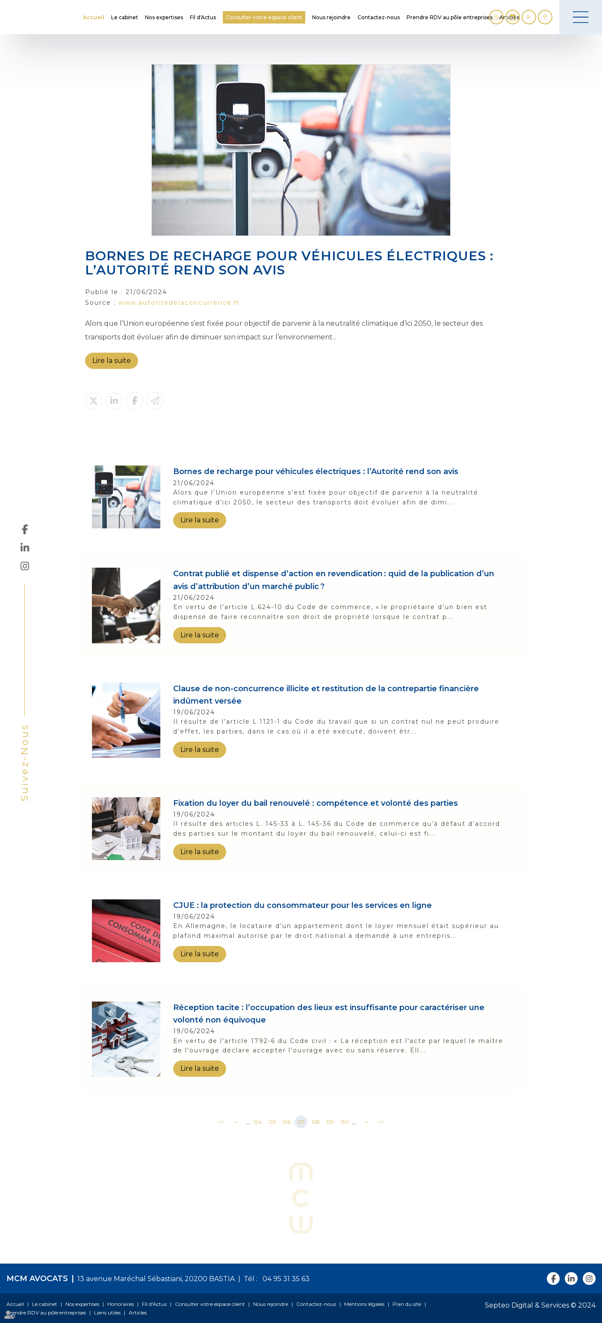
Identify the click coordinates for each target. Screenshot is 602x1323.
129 (330, 1122)
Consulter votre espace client (264, 17)
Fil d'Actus (203, 17)
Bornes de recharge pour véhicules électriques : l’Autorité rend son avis (315, 471)
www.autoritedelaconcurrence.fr (179, 302)
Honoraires (120, 1304)
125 (272, 1122)
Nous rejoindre (331, 17)
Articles (138, 1312)
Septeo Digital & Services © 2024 (540, 1305)
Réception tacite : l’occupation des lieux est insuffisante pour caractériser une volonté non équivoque (328, 1014)
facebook (25, 529)
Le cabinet (124, 17)
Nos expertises (164, 17)
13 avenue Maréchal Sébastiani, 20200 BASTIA (156, 1279)
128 (316, 1122)
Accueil (93, 17)
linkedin (25, 547)
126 (286, 1122)
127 (301, 1122)
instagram (25, 566)
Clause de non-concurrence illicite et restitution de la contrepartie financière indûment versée (326, 695)
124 (258, 1122)
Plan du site (406, 1304)
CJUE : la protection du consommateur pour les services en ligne (302, 905)
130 (344, 1122)
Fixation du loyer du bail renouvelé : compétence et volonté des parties (315, 803)
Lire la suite (111, 361)
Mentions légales (364, 1304)
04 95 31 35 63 (284, 1279)
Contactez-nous (378, 17)
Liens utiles (107, 1312)
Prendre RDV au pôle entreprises (450, 17)
